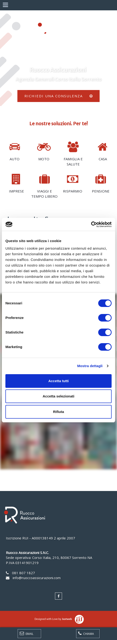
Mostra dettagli (89, 366)
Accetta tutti (58, 381)
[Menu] (5, 5)
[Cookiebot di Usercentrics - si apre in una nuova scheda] (91, 224)
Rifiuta (58, 412)
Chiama (86, 633)
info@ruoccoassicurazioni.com (37, 577)
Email (26, 633)
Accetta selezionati (58, 396)
